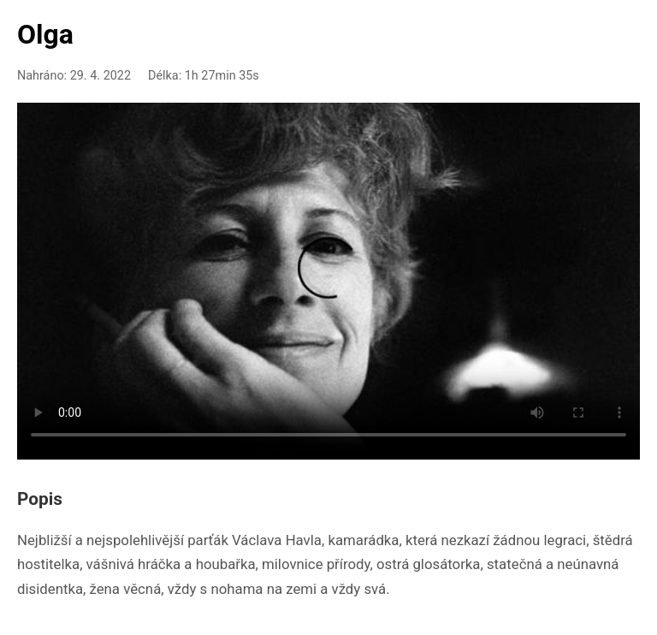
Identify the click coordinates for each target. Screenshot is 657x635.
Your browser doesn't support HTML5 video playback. (328, 278)
